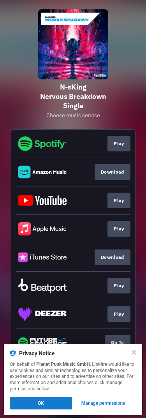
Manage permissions (103, 403)
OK (41, 403)
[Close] (134, 352)
